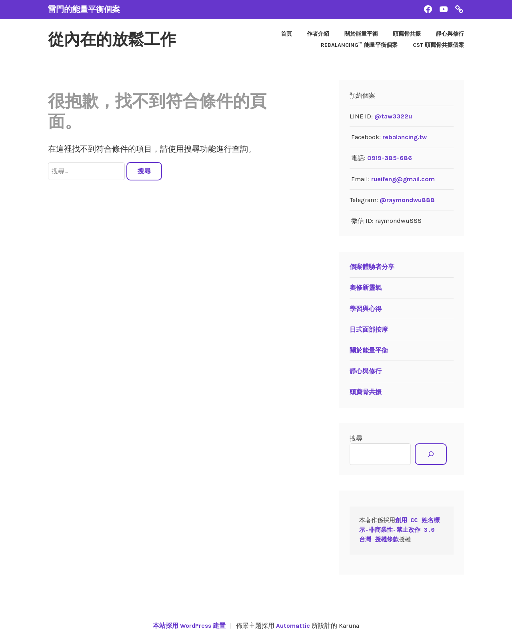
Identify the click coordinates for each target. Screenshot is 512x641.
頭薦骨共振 (407, 33)
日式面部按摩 (369, 329)
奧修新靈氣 (366, 287)
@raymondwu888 (407, 200)
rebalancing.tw (404, 137)
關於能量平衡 (361, 33)
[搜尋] (430, 454)
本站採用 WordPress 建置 (189, 625)
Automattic (293, 625)
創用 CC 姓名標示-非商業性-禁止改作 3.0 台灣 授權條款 (399, 530)
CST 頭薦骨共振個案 (438, 45)
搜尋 (356, 438)
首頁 (286, 33)
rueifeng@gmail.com (403, 179)
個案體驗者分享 (372, 266)
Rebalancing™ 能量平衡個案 (359, 45)
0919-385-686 (389, 158)
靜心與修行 (450, 33)
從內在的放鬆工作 (115, 40)
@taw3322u (393, 116)
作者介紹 (318, 33)
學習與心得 (366, 308)
